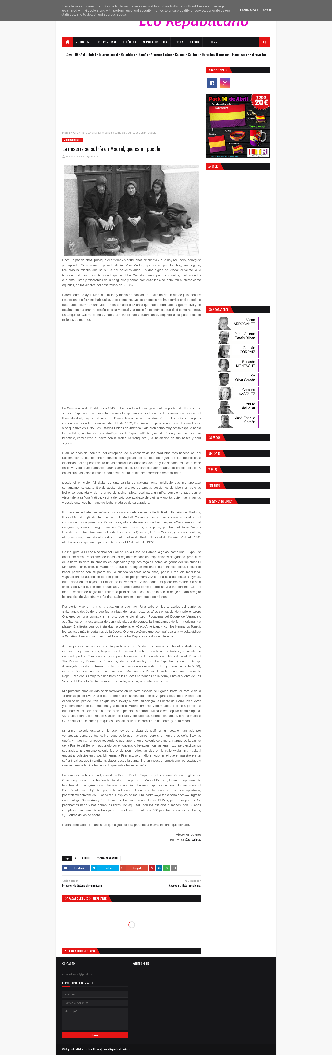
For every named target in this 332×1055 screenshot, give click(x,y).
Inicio (65, 133)
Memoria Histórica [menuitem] (155, 42)
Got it (266, 10)
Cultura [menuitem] (211, 42)
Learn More (249, 10)
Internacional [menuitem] (107, 42)
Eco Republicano (75, 156)
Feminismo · (241, 54)
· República (127, 54)
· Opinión (142, 54)
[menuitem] (67, 42)
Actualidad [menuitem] (83, 42)
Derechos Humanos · (217, 54)
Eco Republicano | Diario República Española (107, 1049)
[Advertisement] (131, 96)
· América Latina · (162, 54)
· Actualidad (88, 54)
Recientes (214, 453)
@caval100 (193, 839)
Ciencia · (181, 54)
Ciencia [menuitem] (194, 42)
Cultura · (195, 54)
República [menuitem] (129, 42)
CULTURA (87, 858)
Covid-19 (72, 54)
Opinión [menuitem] (178, 42)
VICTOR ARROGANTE (83, 133)
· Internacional (108, 54)
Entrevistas (258, 54)
